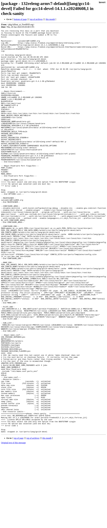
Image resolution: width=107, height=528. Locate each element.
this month (50, 19)
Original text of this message (13, 523)
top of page (19, 519)
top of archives (36, 19)
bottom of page (20, 19)
